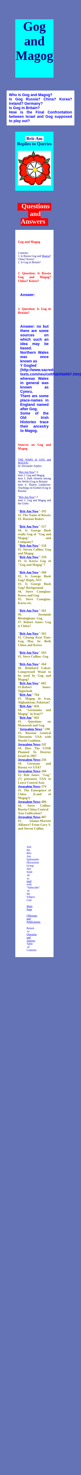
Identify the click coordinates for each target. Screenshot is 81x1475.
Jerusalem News (31, 729)
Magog (46, 256)
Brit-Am (25, 694)
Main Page (30, 908)
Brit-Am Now (27, 472)
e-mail (29, 880)
